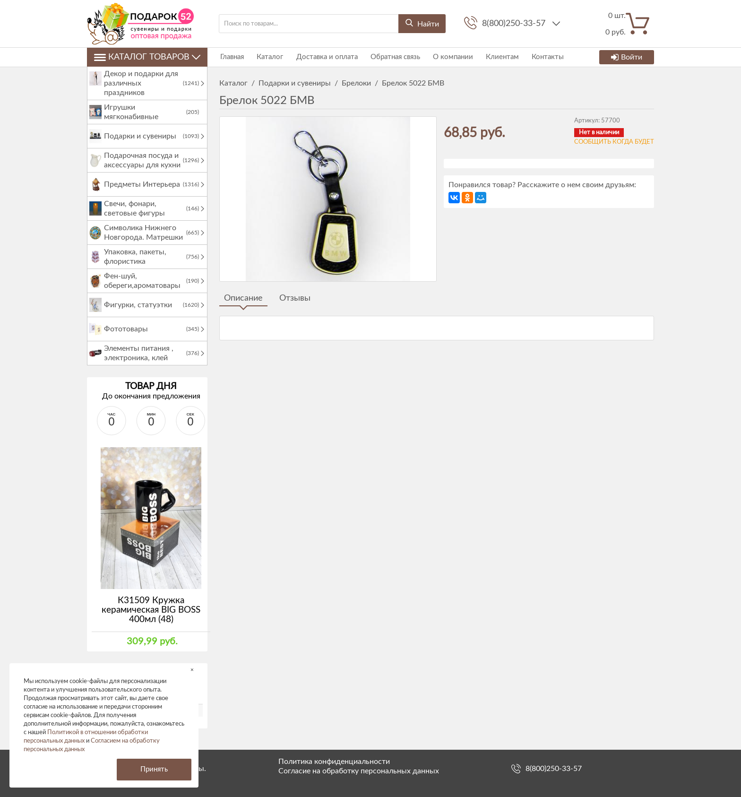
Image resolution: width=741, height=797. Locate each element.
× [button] (192, 669)
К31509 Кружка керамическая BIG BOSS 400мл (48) (151, 619)
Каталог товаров (147, 57)
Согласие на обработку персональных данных (358, 771)
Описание (243, 298)
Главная (231, 57)
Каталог (268, 57)
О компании (448, 57)
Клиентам (496, 57)
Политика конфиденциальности (334, 761)
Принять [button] (154, 769)
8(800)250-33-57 (515, 23)
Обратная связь (391, 57)
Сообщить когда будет (614, 142)
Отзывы (294, 298)
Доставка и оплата (323, 57)
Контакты (541, 57)
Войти (626, 57)
